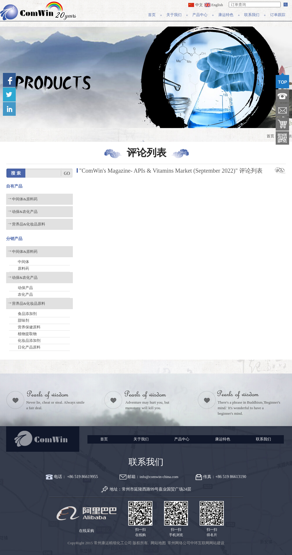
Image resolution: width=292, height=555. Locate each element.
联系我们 (251, 15)
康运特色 (225, 15)
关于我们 (174, 15)
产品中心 (199, 15)
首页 (152, 15)
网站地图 (158, 543)
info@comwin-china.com (159, 477)
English (214, 5)
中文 (195, 5)
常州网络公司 (179, 543)
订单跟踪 (277, 15)
